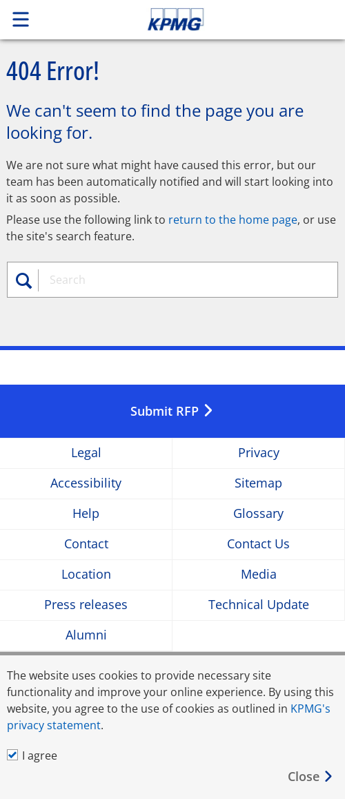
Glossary (258, 513)
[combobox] (179, 280)
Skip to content (208, 19)
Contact (86, 544)
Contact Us (258, 544)
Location (86, 574)
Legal (86, 453)
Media (259, 574)
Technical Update (258, 605)
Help (85, 513)
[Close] (311, 776)
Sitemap (258, 483)
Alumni (86, 635)
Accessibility (85, 483)
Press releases (86, 605)
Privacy (258, 453)
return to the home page (232, 219)
